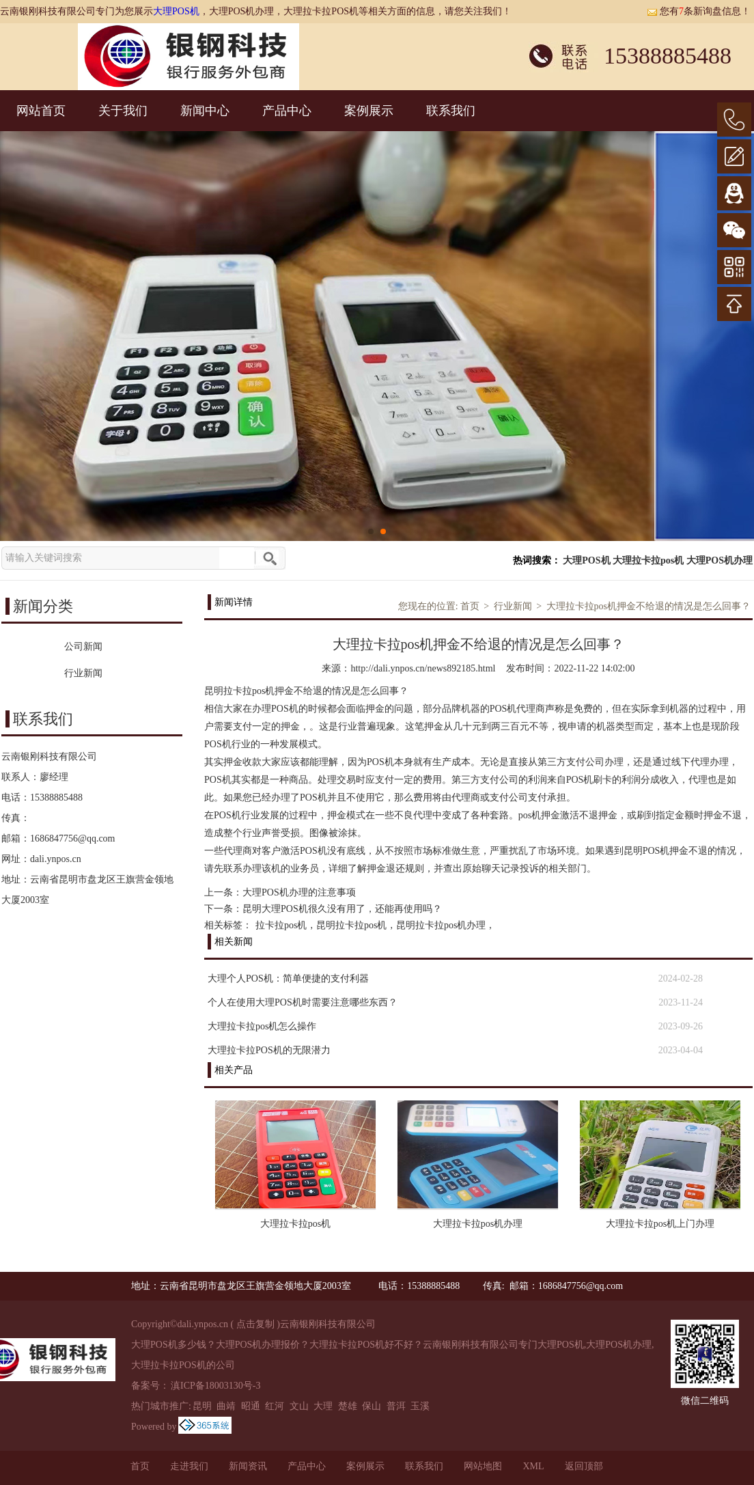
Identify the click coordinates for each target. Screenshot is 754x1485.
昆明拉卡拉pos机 (351, 925)
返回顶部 (584, 1466)
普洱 (396, 1406)
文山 (299, 1406)
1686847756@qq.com (72, 838)
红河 (274, 1406)
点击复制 (255, 1324)
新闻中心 (204, 110)
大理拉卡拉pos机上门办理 (660, 1224)
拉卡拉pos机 (281, 925)
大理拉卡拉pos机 (648, 560)
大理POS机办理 (719, 560)
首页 (469, 606)
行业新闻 (513, 606)
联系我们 (450, 110)
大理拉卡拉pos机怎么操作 (262, 1026)
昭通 (250, 1406)
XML (533, 1466)
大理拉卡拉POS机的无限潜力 (269, 1050)
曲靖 (226, 1406)
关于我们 (123, 110)
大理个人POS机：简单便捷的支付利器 (288, 978)
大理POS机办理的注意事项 (299, 892)
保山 (371, 1406)
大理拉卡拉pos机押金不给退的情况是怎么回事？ (648, 606)
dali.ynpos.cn (55, 859)
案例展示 (368, 110)
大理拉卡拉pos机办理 (477, 1224)
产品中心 (286, 110)
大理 (323, 1406)
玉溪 (420, 1406)
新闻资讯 (248, 1466)
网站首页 (41, 110)
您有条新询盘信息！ (699, 11)
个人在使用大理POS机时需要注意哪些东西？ (302, 1002)
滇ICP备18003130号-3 (215, 1385)
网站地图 (483, 1466)
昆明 (202, 1406)
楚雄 (347, 1406)
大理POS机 (176, 11)
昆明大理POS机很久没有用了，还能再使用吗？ (342, 909)
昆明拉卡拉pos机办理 (441, 925)
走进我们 (189, 1466)
